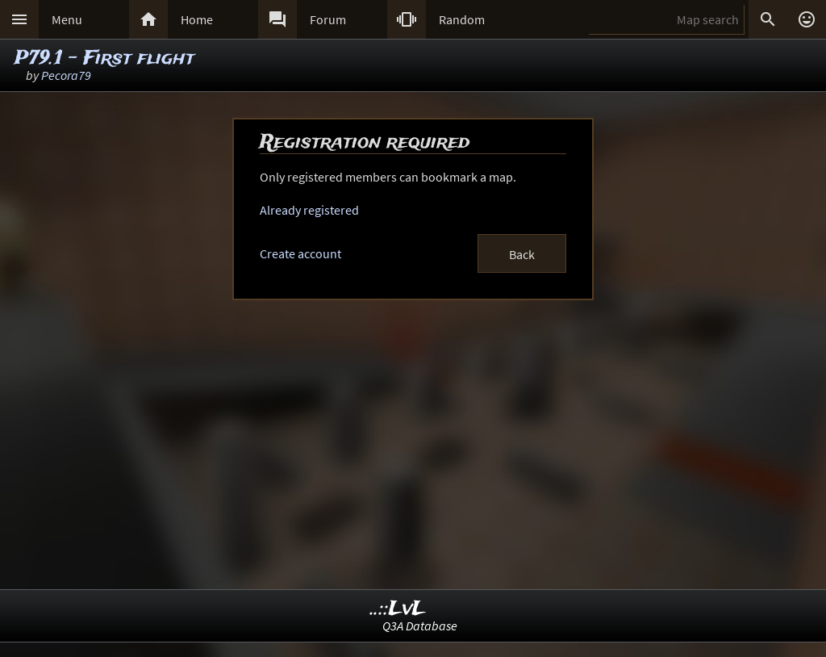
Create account (300, 253)
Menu (67, 19)
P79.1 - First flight (104, 58)
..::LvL (398, 609)
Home (197, 19)
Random (462, 19)
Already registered (309, 210)
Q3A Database (419, 625)
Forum (328, 19)
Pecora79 (66, 75)
